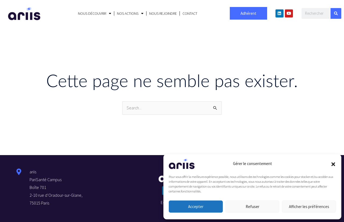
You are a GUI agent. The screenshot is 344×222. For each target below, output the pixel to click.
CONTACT (189, 13)
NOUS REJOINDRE (163, 13)
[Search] (336, 13)
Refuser (252, 206)
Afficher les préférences (309, 206)
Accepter (195, 206)
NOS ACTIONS (130, 13)
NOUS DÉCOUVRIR (94, 13)
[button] (333, 163)
